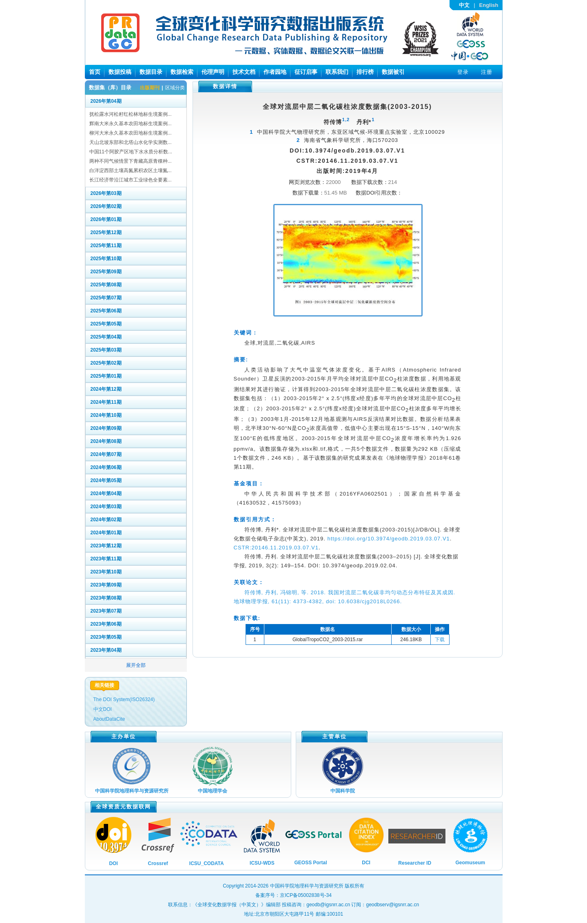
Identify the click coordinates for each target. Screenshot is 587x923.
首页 (94, 72)
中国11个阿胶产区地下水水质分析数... (130, 152)
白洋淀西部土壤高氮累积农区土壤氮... (130, 170)
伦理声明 (213, 72)
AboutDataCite (109, 719)
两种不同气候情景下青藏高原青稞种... (130, 161)
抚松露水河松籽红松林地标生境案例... (130, 114)
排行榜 (365, 72)
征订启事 (306, 72)
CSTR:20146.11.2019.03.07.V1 (276, 548)
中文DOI (102, 709)
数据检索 (182, 72)
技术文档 (244, 72)
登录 (463, 72)
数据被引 (393, 72)
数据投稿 (120, 72)
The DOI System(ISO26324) (124, 699)
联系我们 (337, 72)
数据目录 (151, 72)
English (488, 5)
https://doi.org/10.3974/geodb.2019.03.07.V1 (389, 539)
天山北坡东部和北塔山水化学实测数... (130, 142)
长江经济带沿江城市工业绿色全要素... (130, 180)
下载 (440, 639)
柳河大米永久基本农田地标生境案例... (130, 133)
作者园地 (275, 72)
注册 (486, 72)
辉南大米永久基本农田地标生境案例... (130, 123)
